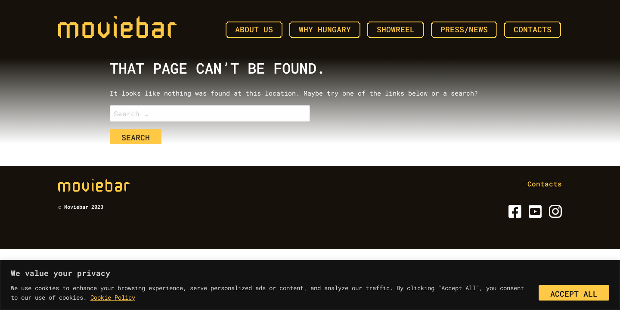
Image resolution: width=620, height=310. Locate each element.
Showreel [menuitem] (396, 29)
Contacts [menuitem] (533, 29)
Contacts (544, 183)
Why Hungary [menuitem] (325, 29)
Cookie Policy (112, 297)
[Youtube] (534, 214)
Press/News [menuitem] (464, 29)
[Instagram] (554, 214)
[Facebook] (513, 214)
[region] (310, 285)
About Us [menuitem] (254, 29)
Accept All (574, 293)
